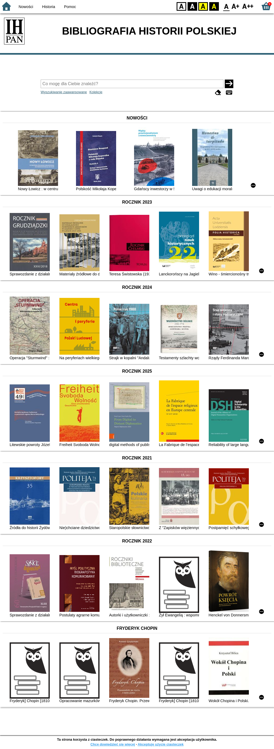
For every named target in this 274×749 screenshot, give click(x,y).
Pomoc (70, 7)
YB (203, 6)
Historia (48, 7)
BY (214, 6)
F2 (247, 6)
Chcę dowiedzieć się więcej (112, 744)
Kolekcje (95, 92)
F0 (226, 6)
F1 (235, 6)
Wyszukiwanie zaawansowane (64, 92)
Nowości (26, 7)
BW (192, 6)
